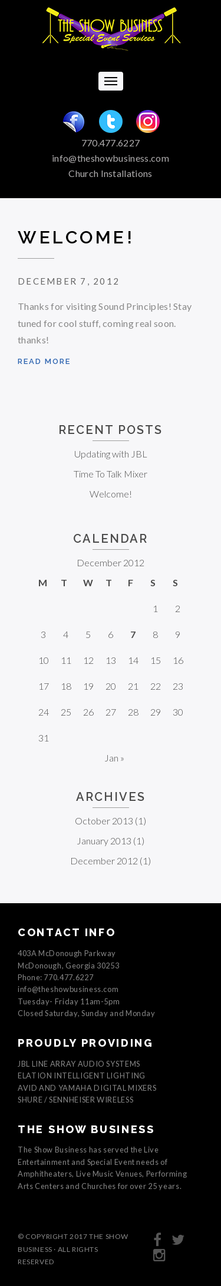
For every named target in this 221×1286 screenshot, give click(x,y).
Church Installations (110, 173)
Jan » (114, 757)
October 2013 (104, 820)
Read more (44, 361)
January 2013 (104, 840)
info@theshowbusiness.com (110, 157)
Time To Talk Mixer (110, 473)
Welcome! (76, 237)
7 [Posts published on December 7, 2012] (133, 634)
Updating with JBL (110, 453)
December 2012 (104, 860)
